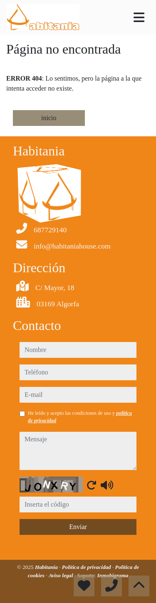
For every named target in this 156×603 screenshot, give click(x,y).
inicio (48, 117)
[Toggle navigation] (139, 17)
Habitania (47, 567)
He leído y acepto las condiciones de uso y (80, 416)
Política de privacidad (87, 567)
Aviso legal (61, 575)
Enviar (78, 526)
